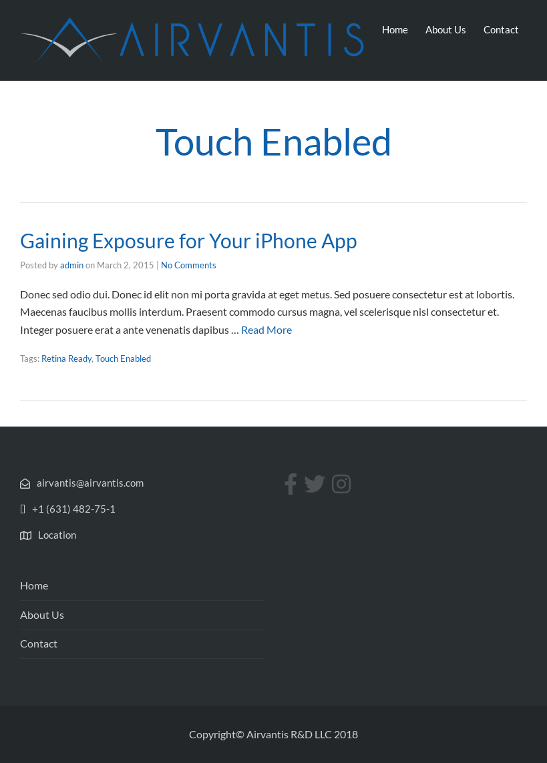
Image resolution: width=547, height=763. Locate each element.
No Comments (188, 265)
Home (395, 29)
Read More (266, 329)
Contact (501, 29)
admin (71, 265)
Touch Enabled (123, 358)
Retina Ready (66, 358)
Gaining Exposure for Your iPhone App (188, 240)
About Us (445, 29)
